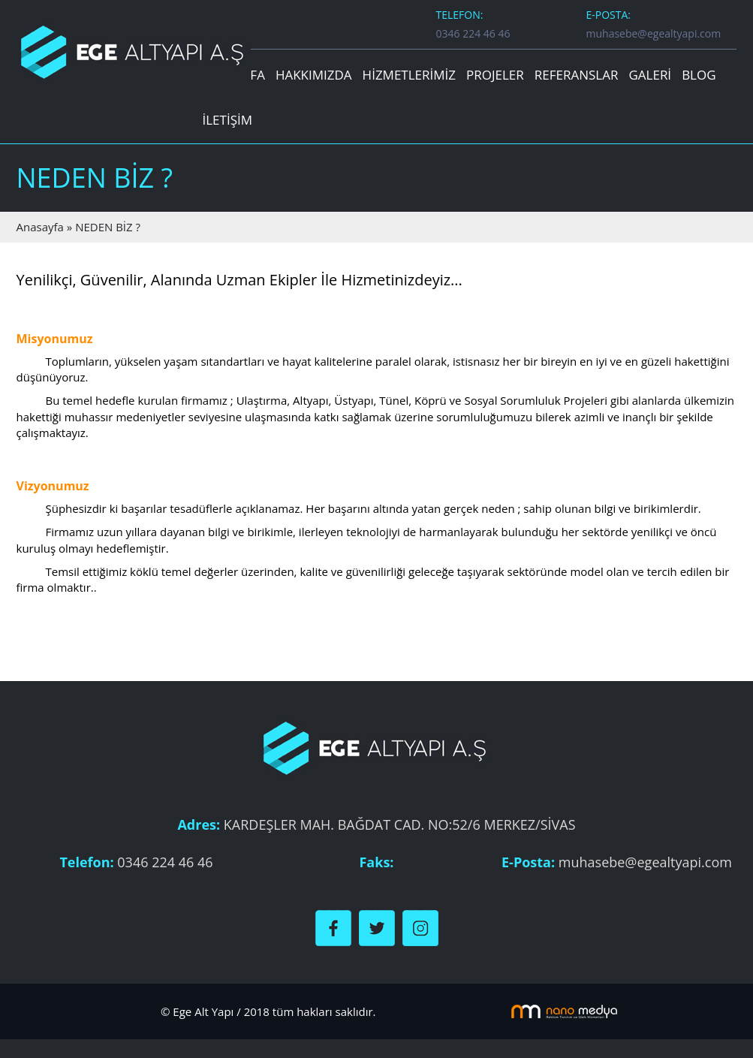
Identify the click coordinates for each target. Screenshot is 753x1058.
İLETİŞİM (228, 119)
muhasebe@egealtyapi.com (653, 33)
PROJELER (495, 74)
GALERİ (649, 74)
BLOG (698, 74)
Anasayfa (42, 226)
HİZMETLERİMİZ (409, 74)
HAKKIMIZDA (314, 74)
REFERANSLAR (577, 74)
